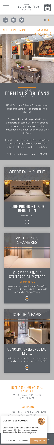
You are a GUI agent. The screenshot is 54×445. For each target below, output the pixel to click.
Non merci (9, 440)
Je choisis (23, 440)
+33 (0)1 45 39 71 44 (27, 397)
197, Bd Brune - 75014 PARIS (27, 395)
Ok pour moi (38, 440)
